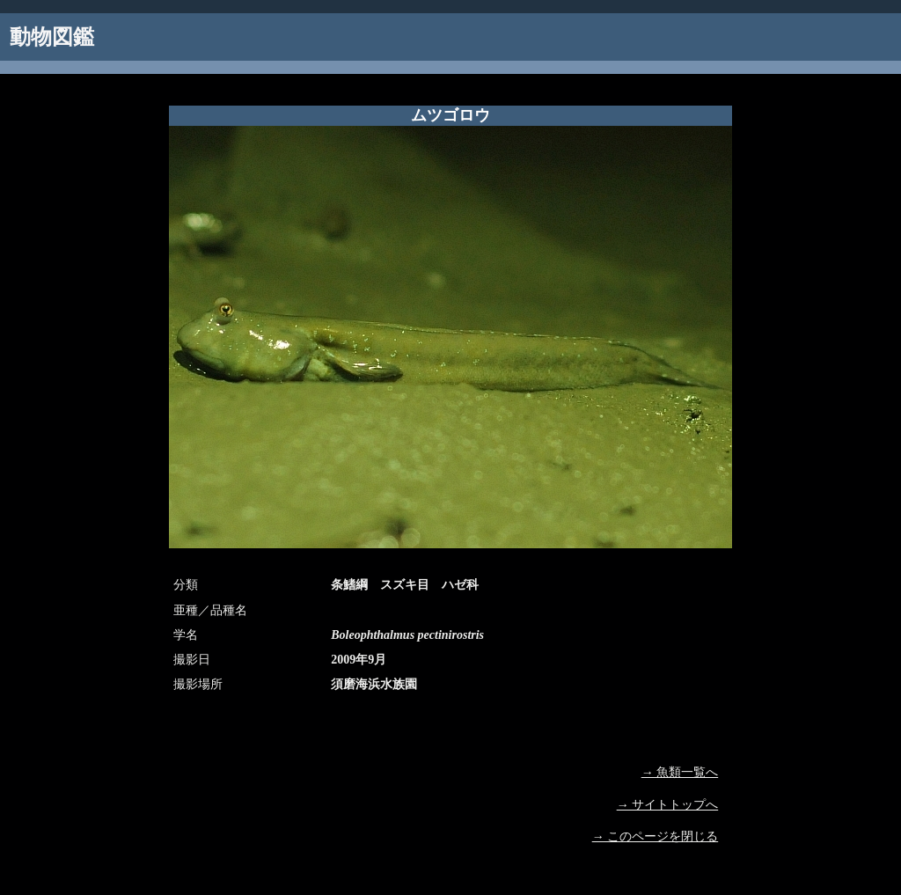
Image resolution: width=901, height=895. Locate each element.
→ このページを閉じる (655, 836)
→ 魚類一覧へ (680, 772)
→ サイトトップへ (668, 804)
